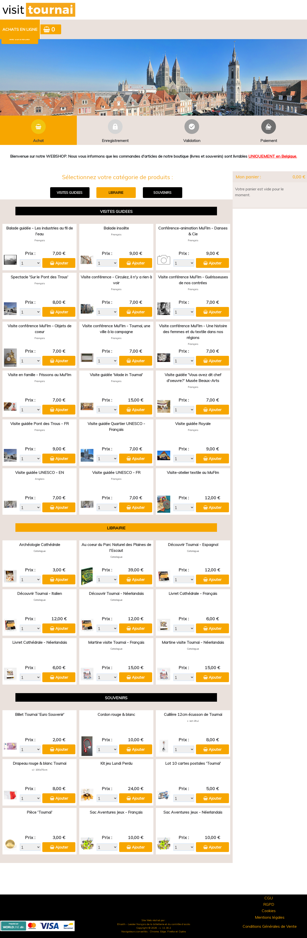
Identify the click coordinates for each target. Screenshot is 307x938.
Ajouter (61, 263)
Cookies (269, 910)
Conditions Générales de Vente (270, 926)
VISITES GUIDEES (69, 193)
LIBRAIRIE (116, 193)
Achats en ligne (19, 29)
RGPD (268, 904)
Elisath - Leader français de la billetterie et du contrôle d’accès (153, 924)
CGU (268, 897)
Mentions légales (269, 917)
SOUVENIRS (162, 193)
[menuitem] (20, 29)
